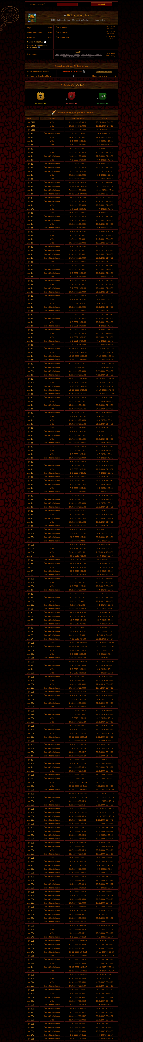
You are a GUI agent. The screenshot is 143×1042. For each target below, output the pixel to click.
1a (32, 137)
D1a (32, 416)
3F (32, 541)
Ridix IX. (84, 55)
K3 (32, 133)
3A (32, 609)
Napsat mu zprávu (35, 42)
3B (32, 620)
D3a (32, 661)
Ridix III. (69, 55)
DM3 (33, 122)
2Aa (32, 209)
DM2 (33, 130)
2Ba (32, 537)
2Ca (32, 1008)
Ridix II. (63, 55)
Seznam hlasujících (104, 72)
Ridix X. (83, 57)
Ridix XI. (90, 57)
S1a (32, 367)
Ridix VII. (67, 57)
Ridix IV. (77, 55)
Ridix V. (91, 55)
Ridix (57, 55)
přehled (79, 85)
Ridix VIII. (75, 57)
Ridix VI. (98, 55)
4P (32, 778)
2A (32, 635)
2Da (32, 382)
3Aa (32, 1039)
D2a (32, 726)
